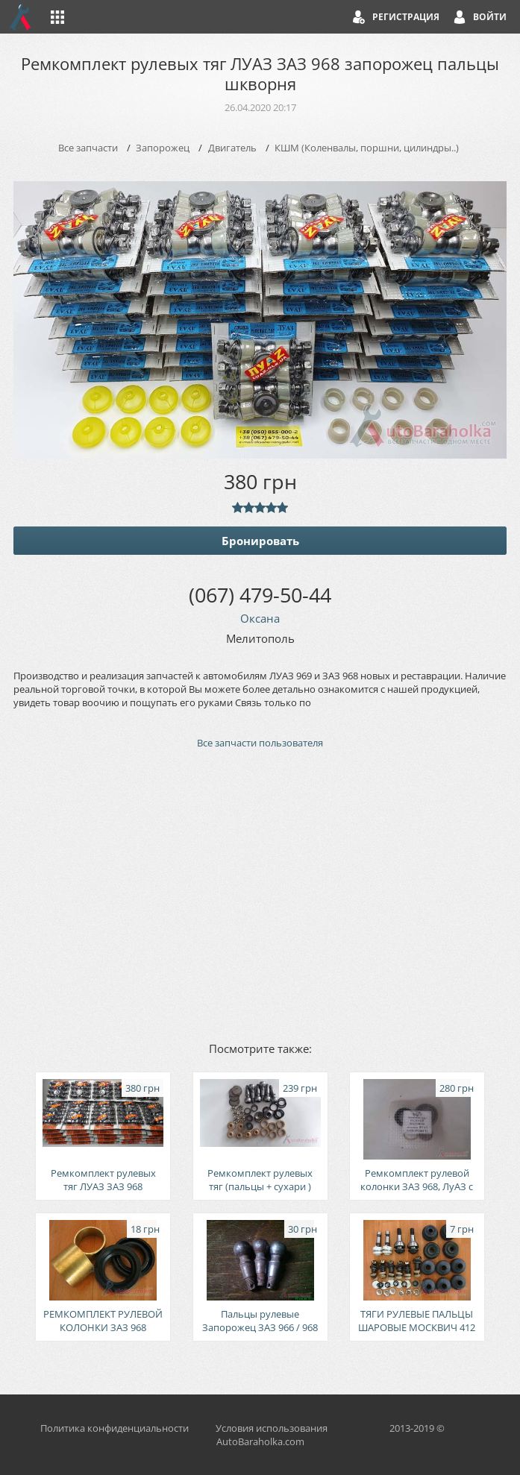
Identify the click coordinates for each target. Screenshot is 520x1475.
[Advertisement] (260, 894)
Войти (490, 16)
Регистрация (405, 16)
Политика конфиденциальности (114, 1428)
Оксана (260, 618)
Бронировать (260, 540)
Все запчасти (88, 147)
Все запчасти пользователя (260, 742)
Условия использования (272, 1428)
